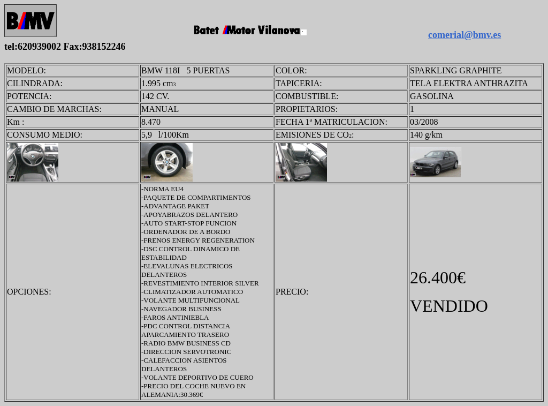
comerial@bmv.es (464, 34)
